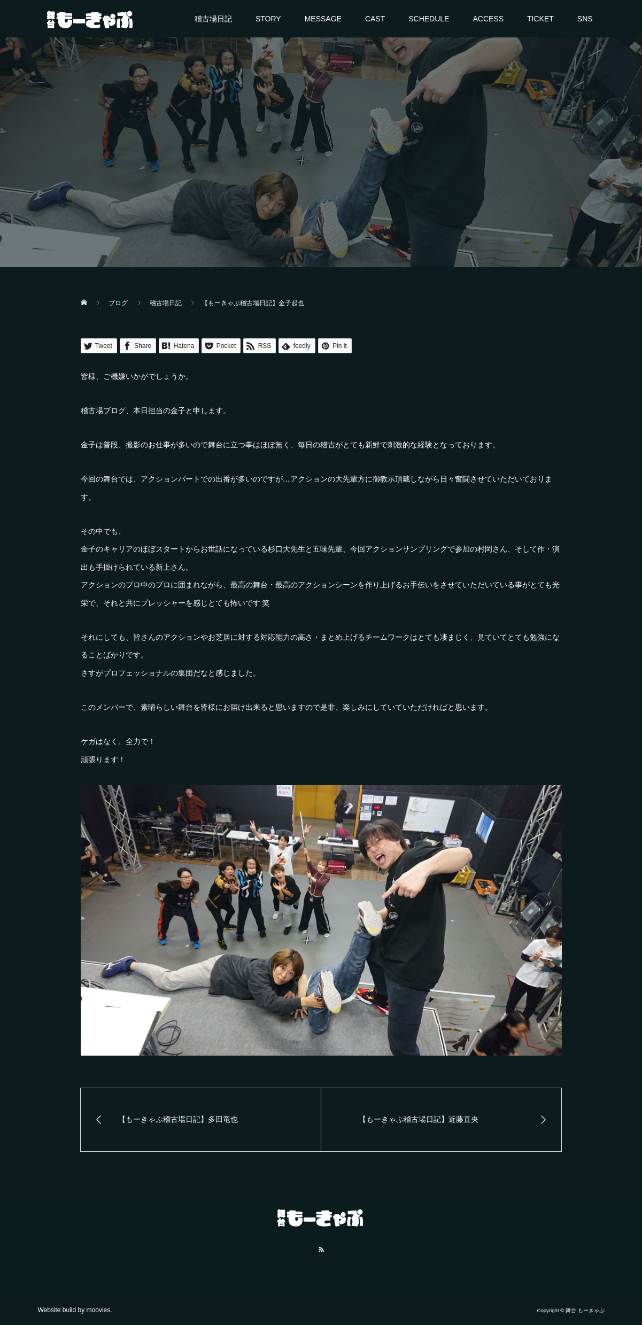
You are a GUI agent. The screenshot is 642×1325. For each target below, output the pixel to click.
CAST (375, 18)
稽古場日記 (213, 18)
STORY (268, 18)
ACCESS (488, 18)
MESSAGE (323, 18)
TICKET (540, 18)
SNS (585, 18)
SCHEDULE (428, 18)
